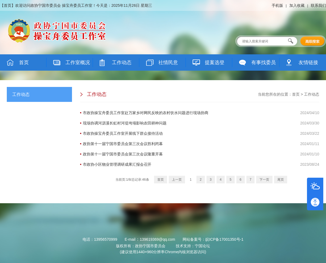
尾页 (280, 179)
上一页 (177, 179)
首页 (7, 5)
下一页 (264, 179)
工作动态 (311, 94)
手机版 (277, 5)
